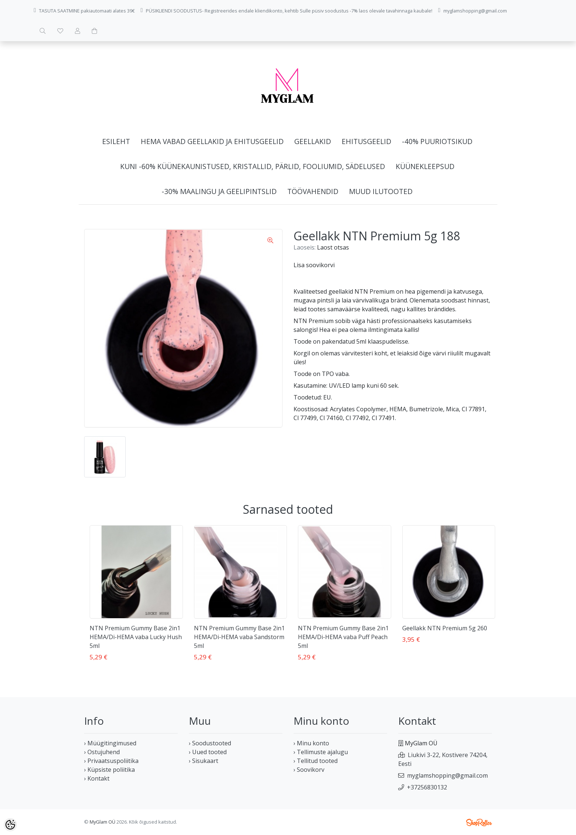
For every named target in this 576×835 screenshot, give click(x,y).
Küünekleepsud (425, 166)
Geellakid (312, 141)
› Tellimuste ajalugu (321, 752)
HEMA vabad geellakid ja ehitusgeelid (212, 141)
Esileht (116, 141)
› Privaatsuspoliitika (111, 761)
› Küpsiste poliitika (109, 770)
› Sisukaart (203, 761)
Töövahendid (312, 191)
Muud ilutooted (381, 191)
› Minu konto (311, 743)
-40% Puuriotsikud (437, 141)
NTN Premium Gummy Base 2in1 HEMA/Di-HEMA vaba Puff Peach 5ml (343, 637)
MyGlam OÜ (102, 821)
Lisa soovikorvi (314, 265)
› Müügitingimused (110, 743)
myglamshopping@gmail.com (447, 775)
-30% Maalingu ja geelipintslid (219, 191)
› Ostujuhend (102, 752)
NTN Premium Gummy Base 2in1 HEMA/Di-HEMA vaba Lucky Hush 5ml (136, 637)
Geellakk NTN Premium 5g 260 (444, 628)
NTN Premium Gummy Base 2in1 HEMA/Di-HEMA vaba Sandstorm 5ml (239, 637)
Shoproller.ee (479, 822)
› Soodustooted (210, 743)
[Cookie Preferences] (10, 824)
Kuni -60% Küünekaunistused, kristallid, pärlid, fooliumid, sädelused (252, 166)
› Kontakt (96, 778)
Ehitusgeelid (366, 141)
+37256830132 (427, 787)
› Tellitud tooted (316, 761)
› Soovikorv (309, 770)
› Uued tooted (208, 752)
